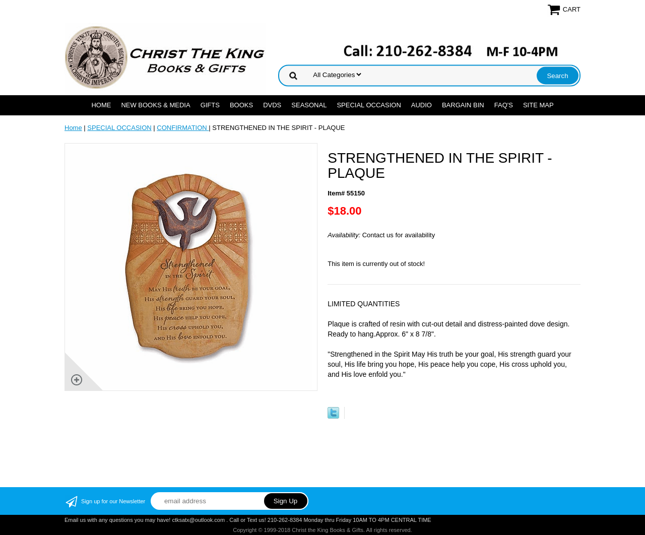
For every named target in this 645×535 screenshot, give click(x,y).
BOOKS (241, 105)
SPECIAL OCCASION (369, 105)
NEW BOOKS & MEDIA (155, 105)
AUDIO (421, 105)
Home (101, 105)
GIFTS (210, 105)
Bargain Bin (463, 105)
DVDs (272, 105)
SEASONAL (309, 105)
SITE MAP (538, 105)
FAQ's (503, 105)
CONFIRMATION (183, 127)
